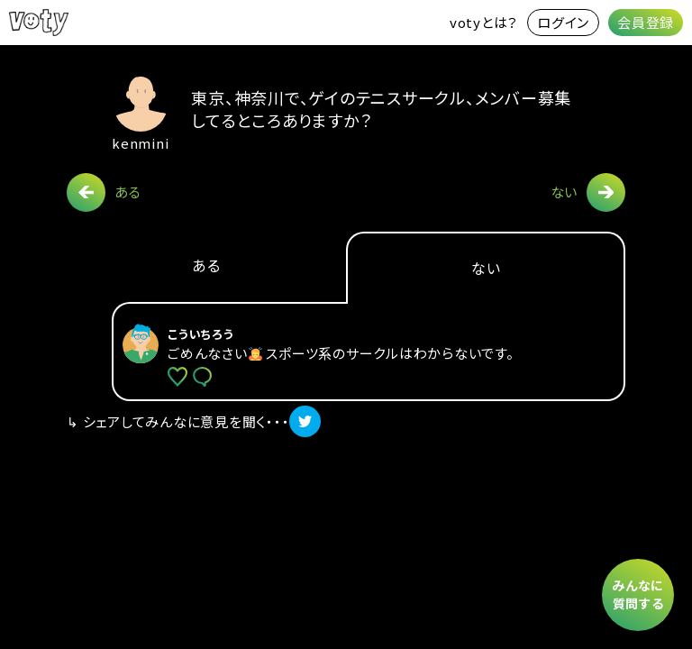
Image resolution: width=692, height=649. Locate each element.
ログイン (563, 22)
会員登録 (645, 22)
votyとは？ (484, 22)
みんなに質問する (638, 594)
